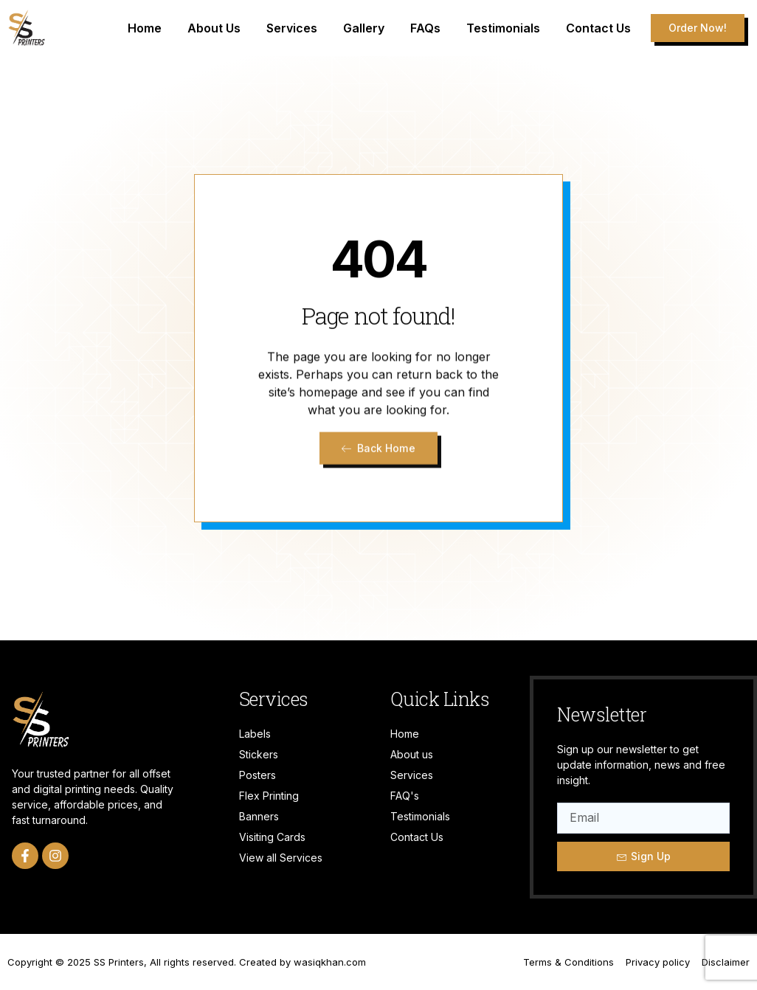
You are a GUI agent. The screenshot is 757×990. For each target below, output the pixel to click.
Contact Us (598, 28)
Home (145, 28)
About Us (214, 28)
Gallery (363, 28)
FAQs (425, 28)
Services (291, 28)
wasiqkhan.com (330, 962)
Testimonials (503, 28)
